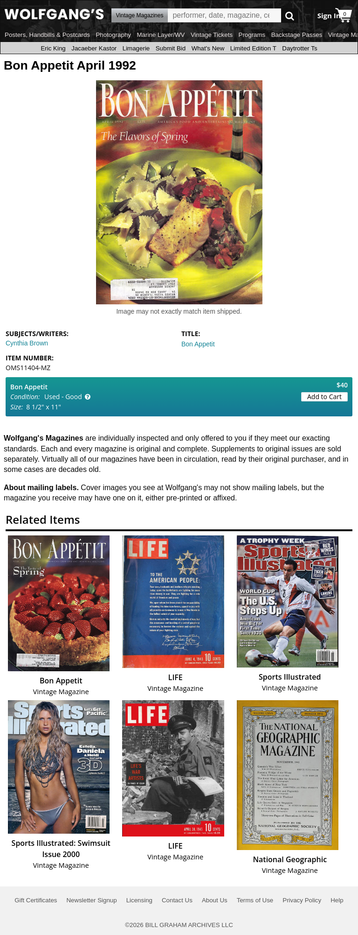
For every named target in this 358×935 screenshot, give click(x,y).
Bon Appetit (198, 344)
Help (336, 900)
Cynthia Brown (27, 343)
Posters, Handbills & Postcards (47, 34)
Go (289, 15)
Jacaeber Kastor (94, 48)
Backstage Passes (297, 34)
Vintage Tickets (212, 34)
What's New (208, 48)
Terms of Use (255, 900)
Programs (252, 34)
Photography (113, 34)
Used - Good (63, 396)
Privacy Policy (301, 900)
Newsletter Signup (91, 900)
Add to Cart (324, 396)
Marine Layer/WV (161, 34)
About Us (214, 900)
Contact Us (177, 900)
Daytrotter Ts (299, 48)
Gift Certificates (35, 900)
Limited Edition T (253, 48)
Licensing (139, 900)
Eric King (53, 48)
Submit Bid (171, 48)
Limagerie (136, 48)
